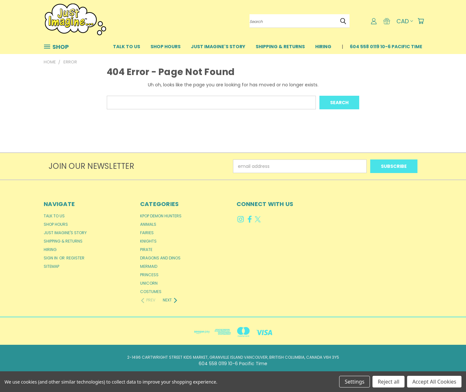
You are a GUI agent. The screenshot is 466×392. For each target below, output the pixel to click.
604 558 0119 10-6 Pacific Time (386, 46)
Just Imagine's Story (218, 46)
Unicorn (149, 283)
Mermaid (148, 266)
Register (75, 258)
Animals (148, 224)
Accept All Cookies (434, 381)
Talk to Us (126, 46)
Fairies (147, 232)
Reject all (388, 381)
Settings (354, 381)
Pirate (146, 249)
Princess (149, 275)
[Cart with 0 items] (420, 21)
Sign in (51, 258)
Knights (148, 241)
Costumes (150, 291)
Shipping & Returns (280, 46)
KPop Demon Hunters (161, 216)
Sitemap (51, 266)
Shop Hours (165, 46)
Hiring (323, 46)
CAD (404, 21)
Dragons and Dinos (160, 258)
